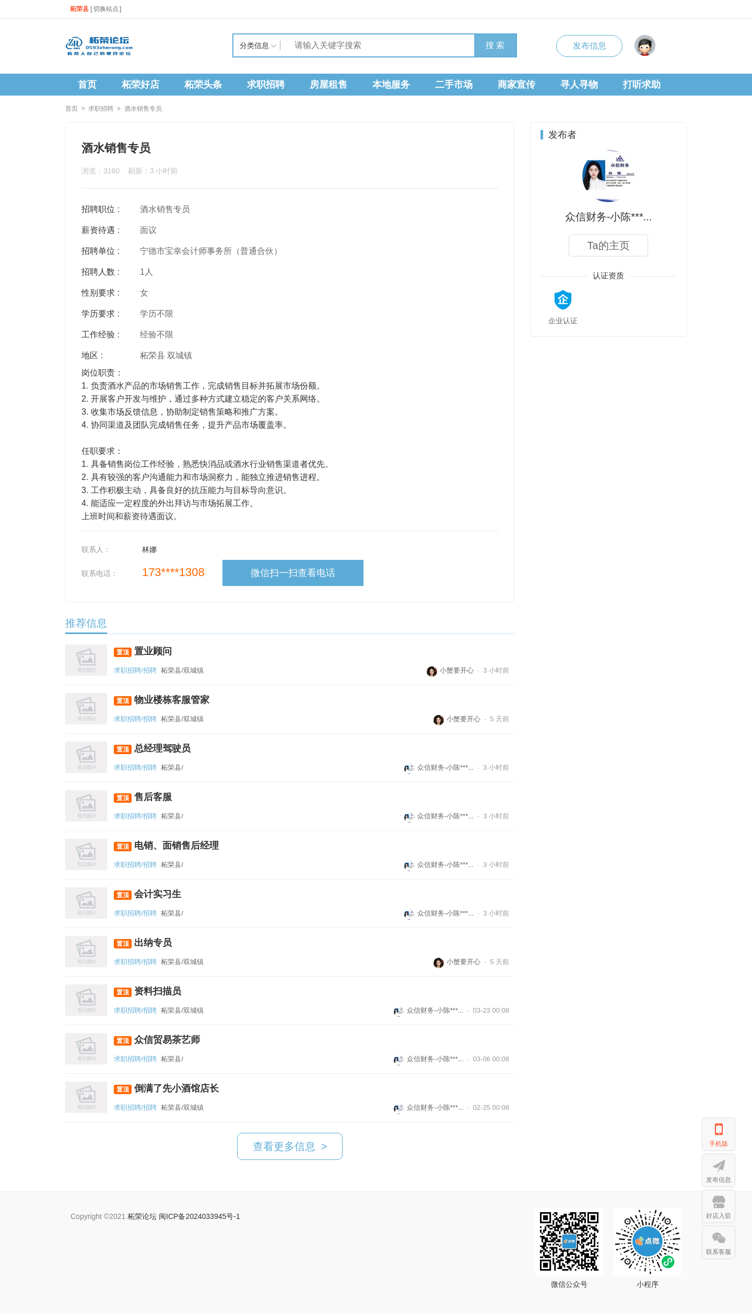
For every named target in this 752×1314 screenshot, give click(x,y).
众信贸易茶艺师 (157, 1040)
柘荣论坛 (142, 1216)
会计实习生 (147, 894)
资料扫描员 (147, 991)
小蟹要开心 (450, 670)
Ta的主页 (608, 245)
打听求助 (642, 84)
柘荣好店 (140, 84)
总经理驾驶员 (152, 748)
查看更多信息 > (290, 1146)
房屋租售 (328, 84)
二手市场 (454, 84)
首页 (87, 84)
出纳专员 (143, 942)
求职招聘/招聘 (135, 670)
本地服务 (391, 84)
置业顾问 (143, 651)
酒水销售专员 (143, 108)
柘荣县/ (172, 767)
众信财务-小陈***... (439, 767)
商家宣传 (516, 84)
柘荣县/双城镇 (182, 670)
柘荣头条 (203, 84)
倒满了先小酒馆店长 (166, 1088)
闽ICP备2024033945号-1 (199, 1216)
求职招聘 (266, 84)
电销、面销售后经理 (166, 845)
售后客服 (143, 797)
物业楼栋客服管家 (161, 700)
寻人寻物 (579, 84)
